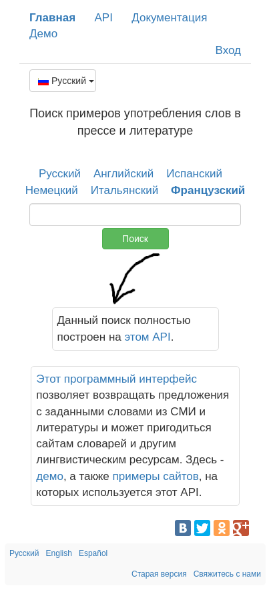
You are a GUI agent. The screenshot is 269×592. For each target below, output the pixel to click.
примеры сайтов (156, 476)
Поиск (135, 238)
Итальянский (125, 190)
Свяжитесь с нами (227, 574)
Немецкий (51, 190)
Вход (228, 50)
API (103, 17)
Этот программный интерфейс (116, 379)
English (59, 553)
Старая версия (159, 574)
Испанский (194, 173)
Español (93, 553)
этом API (148, 337)
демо (49, 476)
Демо (43, 33)
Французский (208, 190)
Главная (52, 17)
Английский (123, 173)
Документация (169, 17)
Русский (66, 80)
